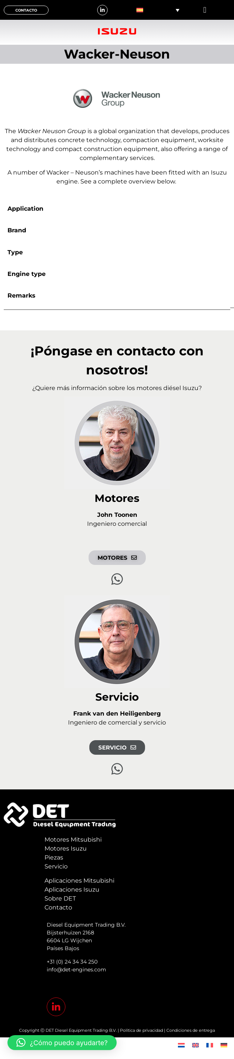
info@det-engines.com (76, 969)
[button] (204, 10)
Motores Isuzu (65, 848)
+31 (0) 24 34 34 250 (72, 961)
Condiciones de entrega (190, 1030)
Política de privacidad (141, 1030)
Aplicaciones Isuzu (71, 889)
